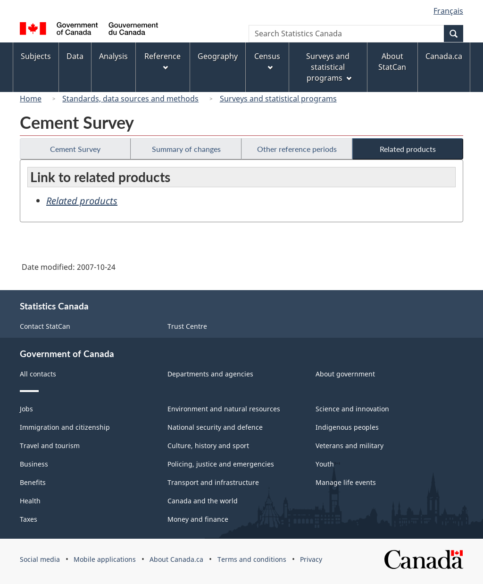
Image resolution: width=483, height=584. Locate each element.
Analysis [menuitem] (113, 56)
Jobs (26, 408)
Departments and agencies (210, 373)
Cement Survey (75, 148)
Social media (40, 559)
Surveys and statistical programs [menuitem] (328, 67)
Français (448, 11)
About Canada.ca (176, 559)
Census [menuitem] (267, 60)
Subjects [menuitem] (36, 56)
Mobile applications (105, 559)
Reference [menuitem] (162, 60)
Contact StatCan (45, 326)
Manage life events (346, 482)
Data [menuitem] (75, 56)
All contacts (38, 373)
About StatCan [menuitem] (392, 61)
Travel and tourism (50, 445)
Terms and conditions (251, 559)
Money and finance (197, 519)
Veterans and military (349, 445)
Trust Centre (187, 326)
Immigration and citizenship (65, 427)
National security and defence (215, 427)
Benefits (33, 482)
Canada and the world (202, 500)
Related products (408, 148)
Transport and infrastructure (213, 482)
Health (30, 500)
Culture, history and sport (208, 445)
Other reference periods (297, 148)
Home (31, 98)
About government (345, 373)
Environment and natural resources (223, 408)
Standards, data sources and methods (130, 98)
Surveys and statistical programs (278, 98)
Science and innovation (352, 408)
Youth (325, 463)
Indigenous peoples (347, 427)
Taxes (28, 519)
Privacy (311, 559)
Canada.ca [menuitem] (443, 56)
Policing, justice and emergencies (220, 463)
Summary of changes (186, 148)
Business (34, 463)
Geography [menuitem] (218, 56)
